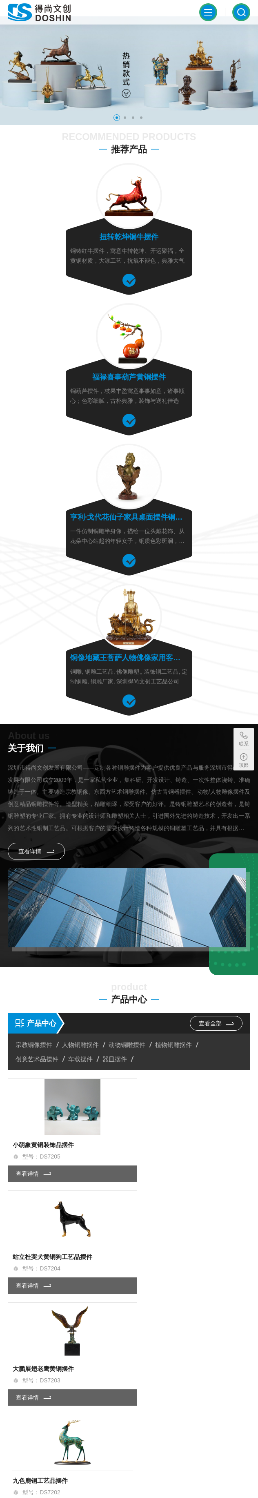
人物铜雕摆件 (81, 772)
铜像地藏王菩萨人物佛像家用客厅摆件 (191, 381)
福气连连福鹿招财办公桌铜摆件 (180, 1088)
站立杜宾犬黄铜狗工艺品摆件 (177, 870)
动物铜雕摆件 (127, 772)
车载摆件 (81, 787)
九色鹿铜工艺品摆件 (165, 979)
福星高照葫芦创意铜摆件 (46, 1197)
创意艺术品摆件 (37, 787)
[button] (116, 123)
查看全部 (215, 751)
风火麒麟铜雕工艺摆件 (43, 1088)
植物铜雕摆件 (174, 772)
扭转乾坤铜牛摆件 (66, 242)
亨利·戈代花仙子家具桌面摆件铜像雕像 (66, 381)
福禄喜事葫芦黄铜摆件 (191, 242)
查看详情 (37, 575)
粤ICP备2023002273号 (60, 1472)
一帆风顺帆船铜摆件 (165, 1197)
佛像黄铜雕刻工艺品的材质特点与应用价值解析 (84, 1304)
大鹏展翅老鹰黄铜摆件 (43, 979)
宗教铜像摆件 (34, 772)
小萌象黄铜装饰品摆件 (43, 870)
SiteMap (18, 1484)
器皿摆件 (115, 787)
